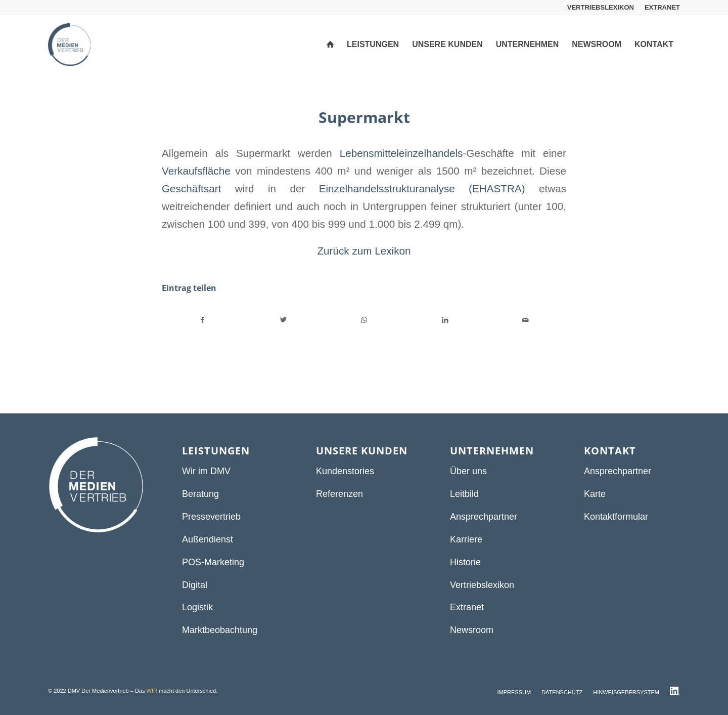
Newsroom (471, 630)
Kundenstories (345, 471)
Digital (194, 585)
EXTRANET (662, 7)
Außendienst (207, 539)
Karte (595, 494)
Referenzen (339, 494)
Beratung (200, 494)
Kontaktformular (616, 517)
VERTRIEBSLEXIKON (600, 7)
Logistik (197, 607)
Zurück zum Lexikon (364, 251)
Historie (465, 562)
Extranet (467, 607)
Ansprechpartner (483, 517)
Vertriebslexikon (482, 585)
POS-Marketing (213, 562)
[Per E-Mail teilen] (525, 320)
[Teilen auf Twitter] (284, 320)
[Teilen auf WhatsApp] (364, 320)
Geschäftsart (191, 188)
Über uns (468, 471)
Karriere (466, 539)
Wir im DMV (206, 471)
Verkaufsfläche (196, 171)
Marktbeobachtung (219, 630)
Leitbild (464, 494)
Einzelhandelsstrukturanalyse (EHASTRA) (422, 188)
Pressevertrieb (211, 517)
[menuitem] (601, 7)
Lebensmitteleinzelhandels (401, 153)
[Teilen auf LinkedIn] (445, 320)
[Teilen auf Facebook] (202, 320)
